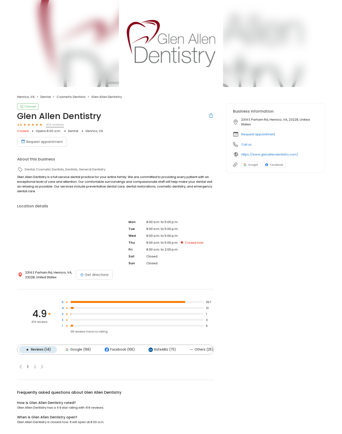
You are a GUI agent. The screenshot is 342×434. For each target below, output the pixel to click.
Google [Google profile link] (250, 165)
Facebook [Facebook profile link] (274, 165)
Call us (246, 144)
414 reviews (55, 124)
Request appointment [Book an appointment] (42, 141)
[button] (42, 366)
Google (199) (78, 349)
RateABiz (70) (162, 349)
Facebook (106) (119, 349)
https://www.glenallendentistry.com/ (269, 154)
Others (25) (201, 349)
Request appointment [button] (258, 134)
